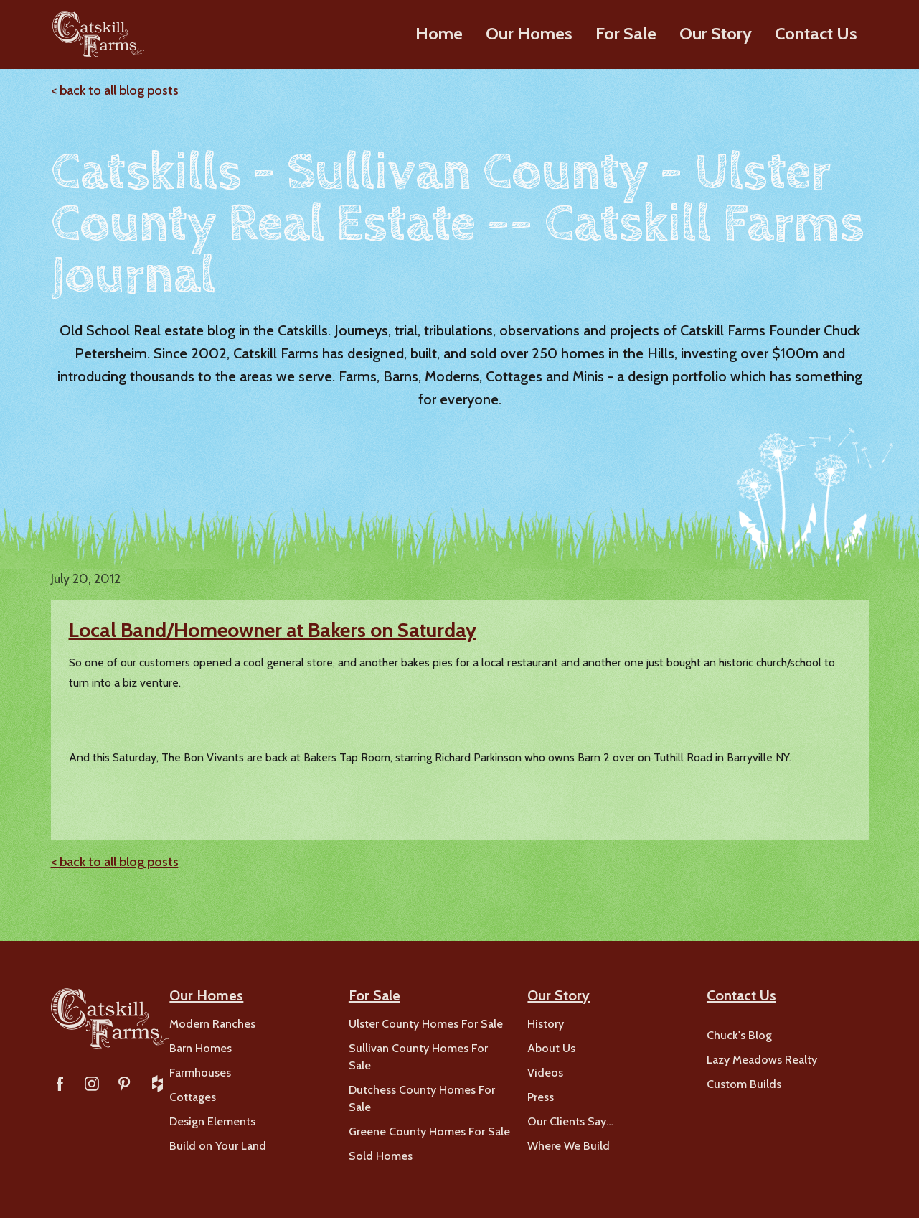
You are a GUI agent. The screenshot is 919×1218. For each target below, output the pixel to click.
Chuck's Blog (739, 1035)
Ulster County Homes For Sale (426, 1024)
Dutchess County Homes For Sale (422, 1098)
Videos (545, 1072)
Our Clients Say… (570, 1121)
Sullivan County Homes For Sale (418, 1056)
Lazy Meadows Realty (762, 1059)
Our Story (715, 33)
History (545, 1024)
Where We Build (568, 1146)
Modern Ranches (212, 1024)
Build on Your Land (217, 1146)
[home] (96, 34)
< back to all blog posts (115, 90)
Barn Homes (200, 1048)
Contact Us (816, 33)
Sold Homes (381, 1156)
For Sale (625, 33)
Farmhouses (200, 1072)
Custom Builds (744, 1084)
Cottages (192, 1097)
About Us (551, 1048)
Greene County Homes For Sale (429, 1131)
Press (540, 1097)
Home (439, 33)
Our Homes (529, 33)
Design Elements (212, 1121)
